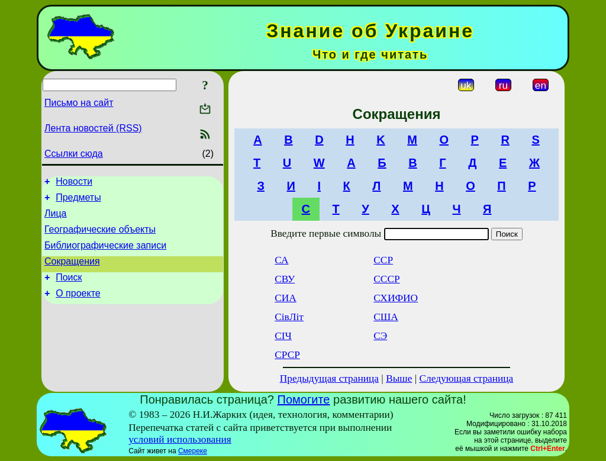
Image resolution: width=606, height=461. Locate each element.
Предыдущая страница (329, 378)
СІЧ (283, 335)
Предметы (78, 201)
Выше (399, 378)
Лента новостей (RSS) (93, 128)
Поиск (69, 290)
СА (281, 260)
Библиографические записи (105, 254)
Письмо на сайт (78, 103)
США (385, 317)
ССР (383, 260)
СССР (386, 279)
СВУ (285, 279)
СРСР (287, 354)
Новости (74, 183)
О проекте (78, 307)
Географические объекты (100, 236)
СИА (285, 298)
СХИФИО (395, 298)
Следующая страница (467, 378)
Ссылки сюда (73, 154)
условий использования (179, 439)
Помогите (304, 399)
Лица (55, 219)
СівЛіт (289, 317)
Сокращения (72, 272)
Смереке (192, 451)
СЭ (380, 335)
